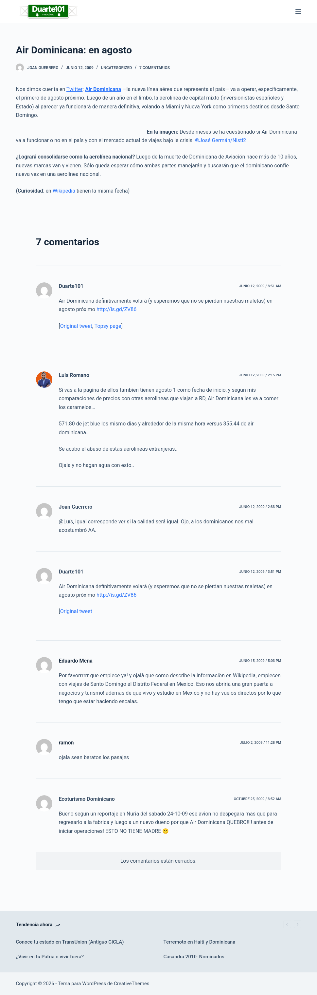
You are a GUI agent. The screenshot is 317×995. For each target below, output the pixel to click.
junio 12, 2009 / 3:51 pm (260, 572)
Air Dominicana (103, 89)
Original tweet (76, 326)
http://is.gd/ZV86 (116, 309)
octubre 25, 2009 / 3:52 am (257, 799)
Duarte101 (71, 286)
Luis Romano (74, 375)
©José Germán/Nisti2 (220, 140)
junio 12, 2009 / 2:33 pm (260, 507)
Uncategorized (116, 68)
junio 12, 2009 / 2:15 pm (260, 375)
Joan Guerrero (76, 507)
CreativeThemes (132, 983)
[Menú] (298, 11)
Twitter (74, 89)
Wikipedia (64, 191)
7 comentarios (154, 68)
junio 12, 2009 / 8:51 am (260, 286)
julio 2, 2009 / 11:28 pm (260, 743)
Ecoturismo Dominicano (87, 799)
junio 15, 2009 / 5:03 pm (260, 661)
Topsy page (108, 326)
